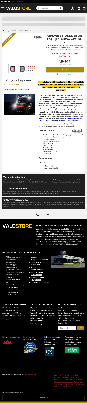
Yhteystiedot (7, 319)
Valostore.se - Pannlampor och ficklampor (68, 379)
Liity (81, 328)
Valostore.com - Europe (62, 386)
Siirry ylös (43, 214)
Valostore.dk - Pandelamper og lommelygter (69, 384)
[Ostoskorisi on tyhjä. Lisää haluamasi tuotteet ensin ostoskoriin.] (84, 8)
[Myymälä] (68, 267)
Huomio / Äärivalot (25, 31)
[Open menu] (2, 8)
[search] (61, 8)
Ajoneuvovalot (12, 31)
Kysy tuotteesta (11, 84)
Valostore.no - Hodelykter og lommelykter (68, 382)
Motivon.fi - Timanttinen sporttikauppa (67, 375)
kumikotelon (71, 118)
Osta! (64, 70)
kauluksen (59, 120)
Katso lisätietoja (36, 324)
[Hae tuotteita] (48, 8)
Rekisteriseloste (30, 374)
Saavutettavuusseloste (40, 282)
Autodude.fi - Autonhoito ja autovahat (67, 377)
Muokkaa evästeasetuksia (12, 393)
